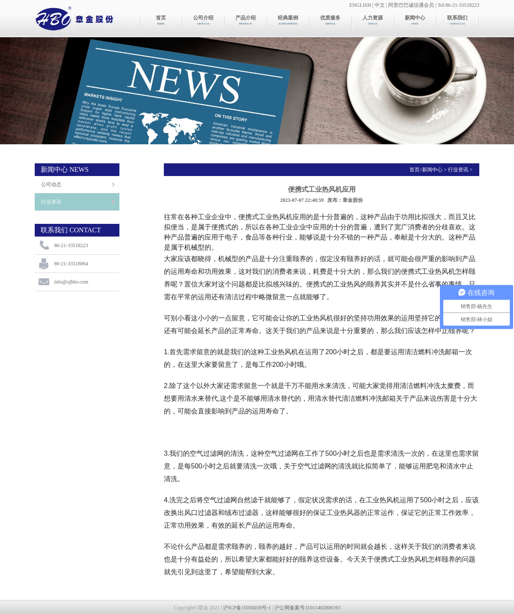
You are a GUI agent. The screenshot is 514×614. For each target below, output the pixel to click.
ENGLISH (360, 5)
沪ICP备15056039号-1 (247, 608)
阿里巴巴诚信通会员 (411, 5)
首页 (414, 170)
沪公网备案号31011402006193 (307, 608)
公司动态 (51, 184)
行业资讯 (51, 202)
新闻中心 (432, 170)
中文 (380, 5)
